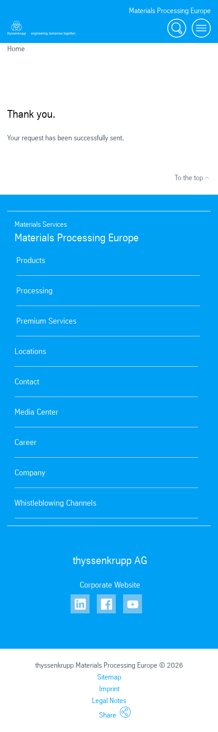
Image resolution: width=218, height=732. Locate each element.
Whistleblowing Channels (55, 502)
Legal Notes (109, 700)
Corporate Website (110, 584)
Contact (26, 381)
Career (25, 442)
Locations (30, 351)
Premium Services (46, 320)
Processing (34, 290)
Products (30, 260)
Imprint (109, 688)
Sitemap (109, 677)
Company (29, 472)
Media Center (36, 411)
